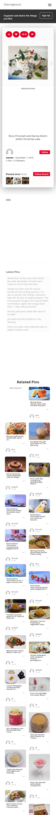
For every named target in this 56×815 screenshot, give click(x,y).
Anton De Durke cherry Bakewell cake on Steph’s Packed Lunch (27, 328)
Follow (44, 152)
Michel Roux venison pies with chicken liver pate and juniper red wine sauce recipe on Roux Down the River (25, 281)
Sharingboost (12, 4)
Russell (14, 523)
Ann (37, 415)
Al (12, 662)
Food (24, 174)
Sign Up (46, 15)
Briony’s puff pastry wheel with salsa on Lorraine (26, 313)
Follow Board (41, 174)
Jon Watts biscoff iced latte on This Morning (24, 320)
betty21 (14, 487)
